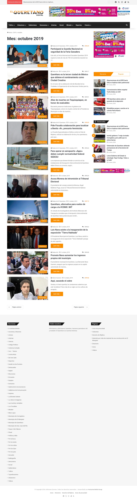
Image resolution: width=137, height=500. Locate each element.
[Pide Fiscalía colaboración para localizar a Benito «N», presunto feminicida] (27, 133)
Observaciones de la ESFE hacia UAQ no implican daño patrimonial (43, 2)
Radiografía (12, 458)
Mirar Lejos (12, 413)
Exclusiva (11, 383)
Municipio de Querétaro (15, 422)
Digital (10, 370)
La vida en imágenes (14, 400)
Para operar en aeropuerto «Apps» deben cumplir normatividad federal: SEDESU (68, 154)
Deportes (79, 25)
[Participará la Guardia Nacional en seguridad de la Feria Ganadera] (27, 56)
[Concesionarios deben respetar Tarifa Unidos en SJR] (99, 93)
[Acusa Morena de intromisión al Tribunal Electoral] (27, 186)
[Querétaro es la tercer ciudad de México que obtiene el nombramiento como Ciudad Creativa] (27, 81)
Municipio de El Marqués (16, 419)
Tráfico (11, 25)
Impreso (11, 393)
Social (61, 25)
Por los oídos (12, 445)
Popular (121, 74)
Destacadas (12, 367)
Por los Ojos (12, 448)
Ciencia (87, 25)
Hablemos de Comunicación (17, 390)
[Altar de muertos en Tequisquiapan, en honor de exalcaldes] (27, 107)
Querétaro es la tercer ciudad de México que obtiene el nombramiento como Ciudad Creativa (69, 77)
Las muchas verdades (15, 403)
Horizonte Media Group (95, 489)
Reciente (103, 74)
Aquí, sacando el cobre (61, 281)
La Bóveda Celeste (14, 396)
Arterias (54, 25)
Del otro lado (12, 357)
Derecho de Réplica (98, 335)
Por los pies (12, 452)
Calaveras (95, 332)
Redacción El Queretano (59, 46)
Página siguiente (80, 307)
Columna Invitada (14, 348)
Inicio (9, 32)
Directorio (95, 343)
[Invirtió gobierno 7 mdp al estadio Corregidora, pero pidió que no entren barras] (99, 138)
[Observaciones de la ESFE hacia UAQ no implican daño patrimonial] (99, 83)
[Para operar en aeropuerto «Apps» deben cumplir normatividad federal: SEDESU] (27, 158)
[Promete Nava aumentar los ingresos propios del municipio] (27, 262)
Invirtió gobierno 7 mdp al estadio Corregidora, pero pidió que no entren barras (118, 138)
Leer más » (56, 65)
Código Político (13, 345)
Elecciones (11, 374)
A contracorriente (13, 328)
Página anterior (15, 307)
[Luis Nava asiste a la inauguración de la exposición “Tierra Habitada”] (27, 237)
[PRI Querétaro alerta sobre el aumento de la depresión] (99, 102)
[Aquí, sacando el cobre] (27, 288)
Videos (10, 481)
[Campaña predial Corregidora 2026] (109, 57)
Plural (10, 432)
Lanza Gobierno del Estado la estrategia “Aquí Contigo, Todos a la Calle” (118, 158)
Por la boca (12, 439)
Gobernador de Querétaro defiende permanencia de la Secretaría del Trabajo (118, 148)
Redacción (55, 71)
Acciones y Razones (14, 332)
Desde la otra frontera (15, 364)
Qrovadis (11, 455)
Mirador (69, 25)
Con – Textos (12, 351)
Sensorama (43, 25)
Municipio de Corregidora (16, 416)
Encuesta (11, 377)
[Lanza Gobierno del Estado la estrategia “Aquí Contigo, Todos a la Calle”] (99, 159)
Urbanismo (21, 25)
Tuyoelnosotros (13, 474)
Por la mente (12, 442)
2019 (14, 32)
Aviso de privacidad (98, 328)
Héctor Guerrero (56, 278)
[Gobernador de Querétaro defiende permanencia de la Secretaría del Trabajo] (99, 149)
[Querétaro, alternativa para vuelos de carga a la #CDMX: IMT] (27, 211)
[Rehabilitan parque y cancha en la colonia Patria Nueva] (99, 111)
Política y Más (12, 435)
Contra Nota (12, 354)
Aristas (10, 335)
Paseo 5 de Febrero (14, 429)
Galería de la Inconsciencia (16, 387)
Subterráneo (33, 25)
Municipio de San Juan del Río (17, 426)
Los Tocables (12, 406)
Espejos (10, 380)
